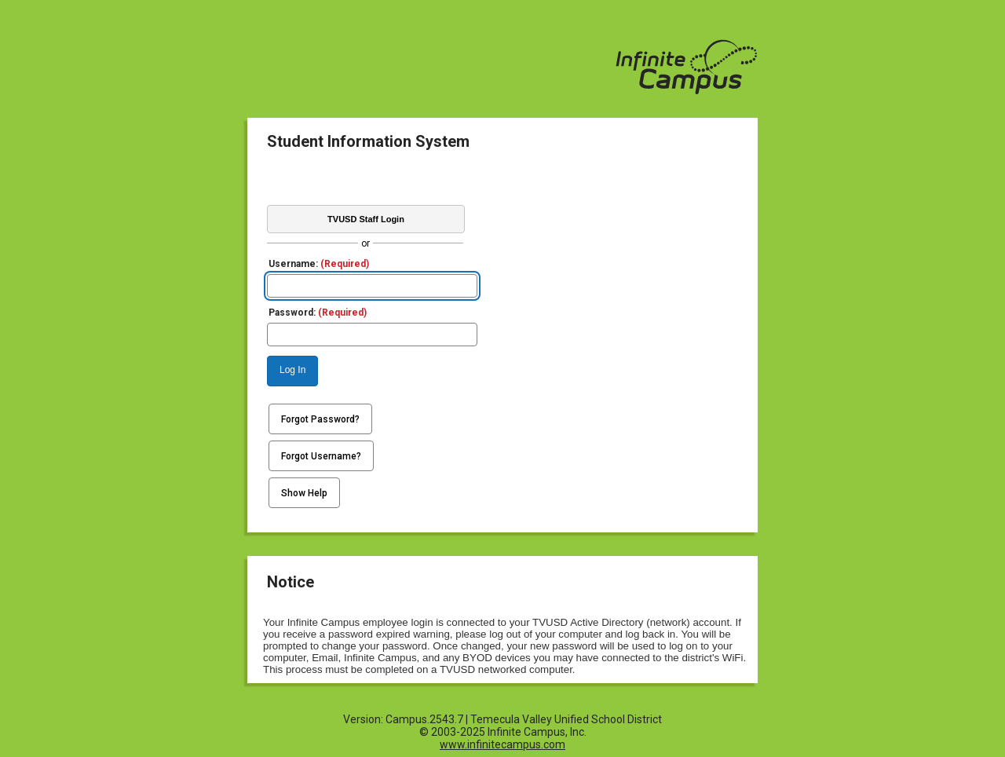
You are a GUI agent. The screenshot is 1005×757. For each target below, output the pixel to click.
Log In (292, 369)
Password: (318, 312)
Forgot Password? (320, 419)
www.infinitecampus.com (502, 744)
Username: (319, 263)
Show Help (304, 493)
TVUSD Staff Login (365, 219)
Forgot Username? (321, 456)
